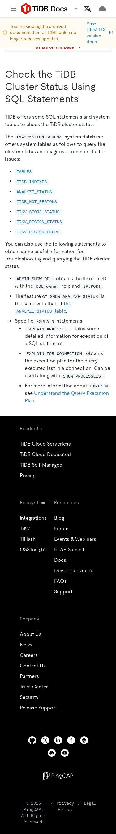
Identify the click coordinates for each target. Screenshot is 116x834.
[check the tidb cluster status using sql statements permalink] (83, 99)
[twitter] (45, 740)
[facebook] (71, 740)
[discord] (51, 753)
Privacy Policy (65, 806)
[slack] (84, 740)
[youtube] (64, 753)
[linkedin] (58, 740)
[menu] (13, 8)
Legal (90, 803)
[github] (32, 740)
